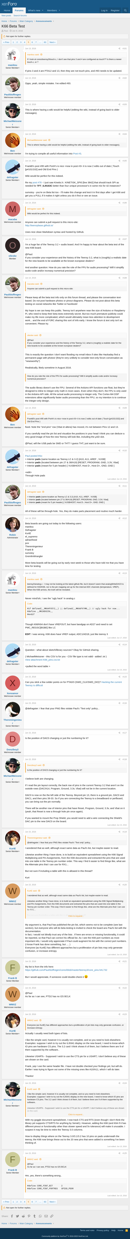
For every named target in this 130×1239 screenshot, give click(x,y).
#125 (124, 1153)
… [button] (40, 42)
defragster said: (34, 209)
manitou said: (33, 54)
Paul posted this (33, 455)
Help (113, 1230)
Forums (19, 10)
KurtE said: (32, 891)
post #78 (37, 182)
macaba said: (33, 284)
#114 (124, 645)
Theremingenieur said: (37, 838)
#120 (124, 885)
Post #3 (77, 153)
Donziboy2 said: (34, 765)
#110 (124, 450)
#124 (124, 1083)
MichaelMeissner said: (37, 140)
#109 (124, 408)
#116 (124, 703)
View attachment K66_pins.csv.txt (42, 659)
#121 (124, 961)
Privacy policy (103, 1230)
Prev (7, 42)
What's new (34, 10)
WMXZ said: (32, 1020)
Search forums (20, 15)
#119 (124, 832)
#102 (124, 78)
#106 (124, 203)
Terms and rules (87, 1230)
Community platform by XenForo (65, 1236)
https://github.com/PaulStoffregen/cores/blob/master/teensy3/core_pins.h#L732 (66, 970)
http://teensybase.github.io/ (39, 225)
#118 (124, 759)
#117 (124, 733)
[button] (42, 10)
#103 (124, 104)
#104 (124, 134)
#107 (124, 239)
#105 (124, 161)
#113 (124, 573)
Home (7, 10)
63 (45, 42)
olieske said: (32, 335)
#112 (124, 518)
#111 (124, 486)
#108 (124, 278)
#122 (124, 988)
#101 (124, 48)
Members (52, 10)
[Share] (119, 48)
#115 (124, 677)
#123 (124, 1014)
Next (52, 42)
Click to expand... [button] (76, 916)
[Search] (125, 10)
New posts (6, 15)
